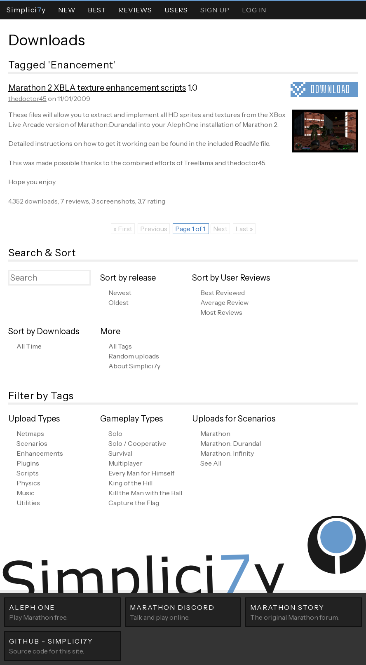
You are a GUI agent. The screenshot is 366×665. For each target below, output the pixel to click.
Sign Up (215, 10)
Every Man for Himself (141, 473)
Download (330, 89)
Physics (28, 483)
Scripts (27, 473)
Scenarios (31, 443)
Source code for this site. (62, 645)
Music (25, 493)
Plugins (27, 463)
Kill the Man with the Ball (145, 493)
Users (176, 10)
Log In (254, 10)
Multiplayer (125, 463)
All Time (29, 346)
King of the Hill (130, 483)
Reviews (135, 10)
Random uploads (133, 356)
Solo (115, 433)
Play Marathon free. (62, 611)
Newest (119, 292)
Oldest (118, 302)
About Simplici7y (134, 366)
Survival (120, 453)
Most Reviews (221, 312)
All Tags (120, 346)
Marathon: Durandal (230, 443)
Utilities (28, 503)
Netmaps (30, 433)
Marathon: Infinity (227, 453)
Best (97, 10)
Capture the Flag (133, 503)
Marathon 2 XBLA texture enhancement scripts (97, 88)
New (66, 10)
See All (210, 463)
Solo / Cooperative (137, 443)
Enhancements (39, 453)
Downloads (46, 40)
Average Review (224, 302)
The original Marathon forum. (303, 611)
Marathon (215, 433)
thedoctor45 (27, 98)
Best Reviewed (222, 292)
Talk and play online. (183, 611)
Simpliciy (26, 9)
